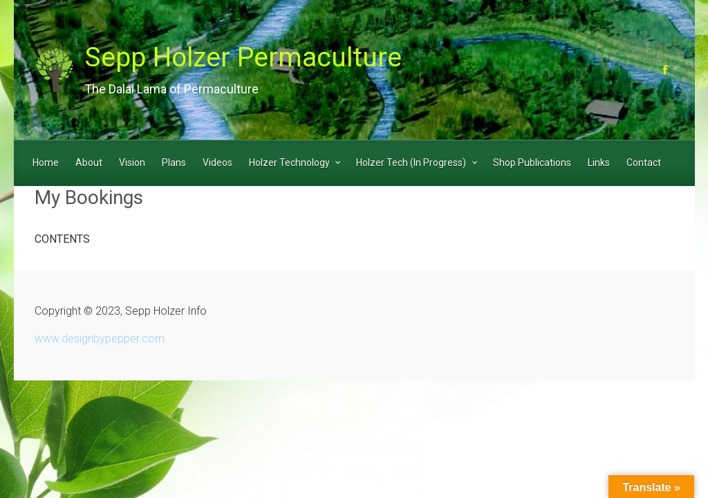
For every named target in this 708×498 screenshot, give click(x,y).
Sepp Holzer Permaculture (243, 57)
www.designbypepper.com (100, 338)
